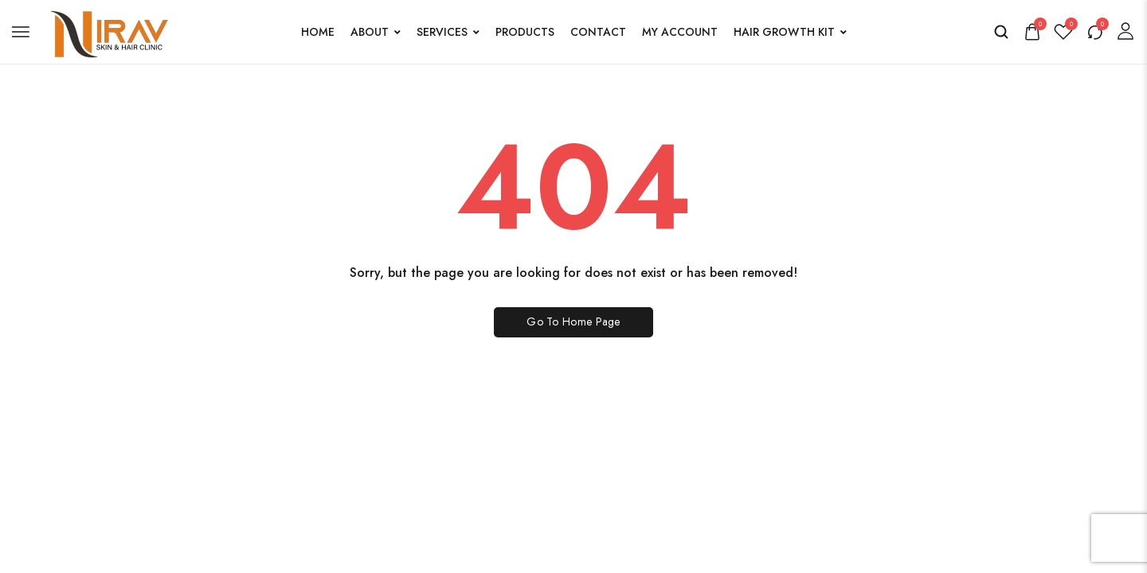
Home (318, 31)
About (375, 31)
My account (680, 31)
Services (448, 31)
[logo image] (106, 29)
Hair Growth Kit (790, 31)
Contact (598, 31)
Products (524, 31)
